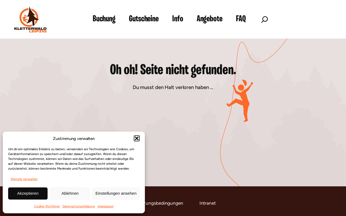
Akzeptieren (27, 193)
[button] (136, 138)
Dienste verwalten (24, 179)
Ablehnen (69, 193)
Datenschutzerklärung (78, 206)
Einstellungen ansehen (116, 193)
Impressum (106, 206)
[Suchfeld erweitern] (264, 19)
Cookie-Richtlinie (47, 206)
